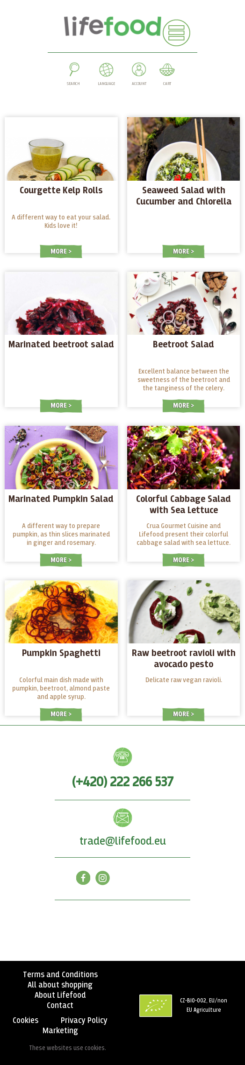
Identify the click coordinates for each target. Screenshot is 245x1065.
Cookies (25, 1020)
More (59, 251)
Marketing (60, 1031)
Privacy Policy (84, 1020)
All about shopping (60, 985)
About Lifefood (60, 995)
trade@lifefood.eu (122, 841)
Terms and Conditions (60, 975)
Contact (60, 1006)
